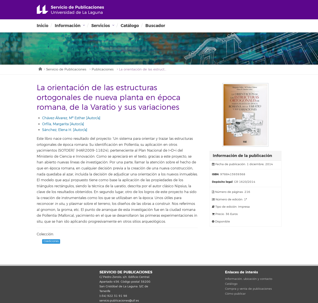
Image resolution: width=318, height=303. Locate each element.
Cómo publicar (235, 293)
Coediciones (51, 241)
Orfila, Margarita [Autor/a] (63, 124)
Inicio (42, 25)
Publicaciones (103, 69)
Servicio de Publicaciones (66, 69)
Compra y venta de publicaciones (248, 289)
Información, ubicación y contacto (248, 279)
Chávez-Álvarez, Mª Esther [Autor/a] (71, 118)
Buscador (155, 25)
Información (68, 25)
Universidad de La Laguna (70, 10)
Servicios (100, 25)
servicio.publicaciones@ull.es (119, 300)
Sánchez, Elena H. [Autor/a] (64, 130)
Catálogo (130, 25)
